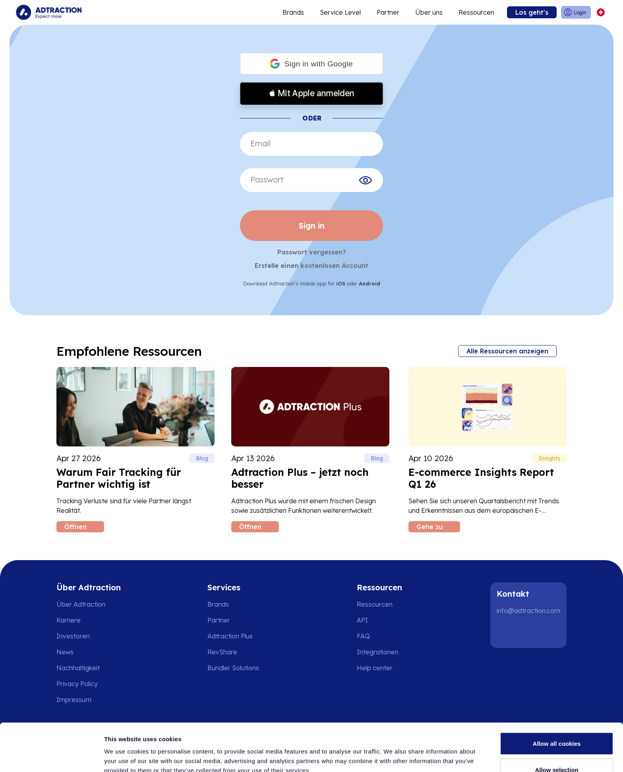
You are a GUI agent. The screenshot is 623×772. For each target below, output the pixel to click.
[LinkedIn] (506, 632)
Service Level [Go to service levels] (340, 12)
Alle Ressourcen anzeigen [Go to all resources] (507, 351)
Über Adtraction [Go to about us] (80, 604)
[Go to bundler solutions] (238, 668)
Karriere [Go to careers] (68, 620)
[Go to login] (576, 12)
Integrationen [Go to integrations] (378, 652)
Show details (417, 751)
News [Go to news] (65, 652)
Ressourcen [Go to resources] (476, 12)
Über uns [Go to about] (429, 12)
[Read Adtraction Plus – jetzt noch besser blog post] (310, 449)
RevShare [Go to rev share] (222, 652)
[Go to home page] (48, 12)
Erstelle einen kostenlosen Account (311, 266)
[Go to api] (380, 620)
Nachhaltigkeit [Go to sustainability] (78, 668)
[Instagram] (531, 632)
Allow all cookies (557, 698)
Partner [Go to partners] (218, 620)
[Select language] (600, 12)
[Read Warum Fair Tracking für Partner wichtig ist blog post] (135, 449)
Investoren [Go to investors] (73, 636)
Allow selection (556, 725)
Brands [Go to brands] (218, 604)
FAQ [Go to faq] (363, 636)
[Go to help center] (380, 668)
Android (369, 283)
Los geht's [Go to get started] (531, 12)
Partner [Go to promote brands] (388, 12)
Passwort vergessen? (311, 252)
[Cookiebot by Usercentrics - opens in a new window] (51, 756)
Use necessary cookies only (556, 750)
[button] (311, 64)
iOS (340, 283)
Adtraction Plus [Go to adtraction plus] (230, 636)
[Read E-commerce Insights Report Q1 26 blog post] (487, 449)
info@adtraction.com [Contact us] (528, 611)
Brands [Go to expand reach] (293, 12)
